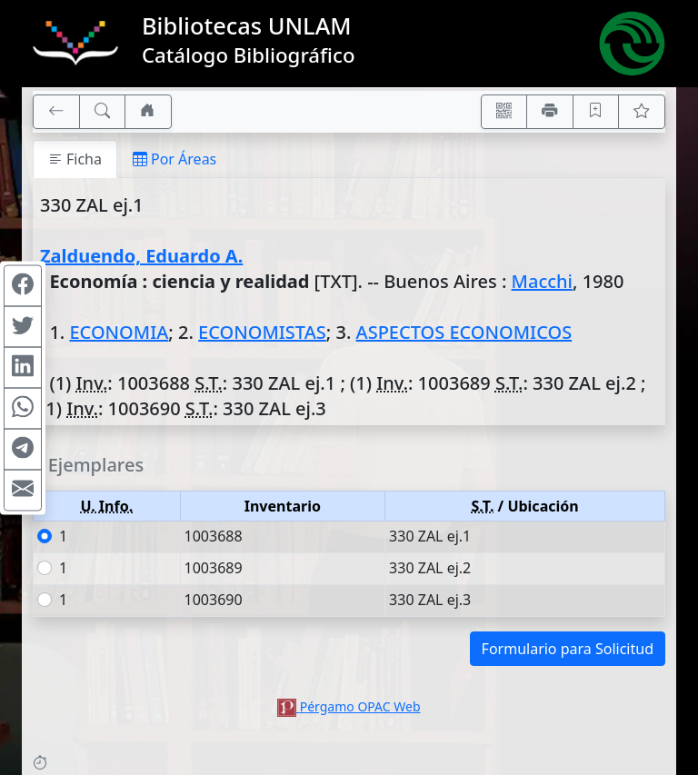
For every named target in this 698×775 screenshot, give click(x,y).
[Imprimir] (549, 111)
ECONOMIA (118, 332)
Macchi (542, 281)
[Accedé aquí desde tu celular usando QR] (504, 111)
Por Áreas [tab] (174, 159)
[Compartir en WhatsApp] (23, 408)
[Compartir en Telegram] (23, 449)
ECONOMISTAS (262, 332)
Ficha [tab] (75, 159)
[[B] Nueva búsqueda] (102, 111)
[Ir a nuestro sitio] (148, 111)
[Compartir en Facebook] (23, 285)
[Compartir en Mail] (23, 490)
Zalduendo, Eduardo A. (141, 255)
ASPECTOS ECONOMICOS (464, 332)
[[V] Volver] (56, 111)
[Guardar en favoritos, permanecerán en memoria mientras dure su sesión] (596, 111)
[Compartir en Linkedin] (23, 367)
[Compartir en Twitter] (23, 326)
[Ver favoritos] (641, 111)
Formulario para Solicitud (567, 649)
